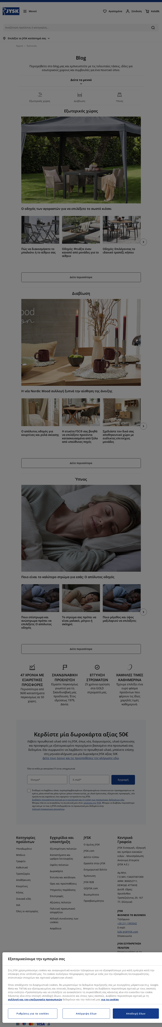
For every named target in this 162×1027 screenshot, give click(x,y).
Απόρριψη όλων (86, 1013)
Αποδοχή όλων (135, 1013)
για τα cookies (110, 999)
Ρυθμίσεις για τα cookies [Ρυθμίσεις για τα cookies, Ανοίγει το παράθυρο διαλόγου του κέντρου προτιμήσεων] (32, 1013)
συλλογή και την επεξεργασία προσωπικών (35, 999)
